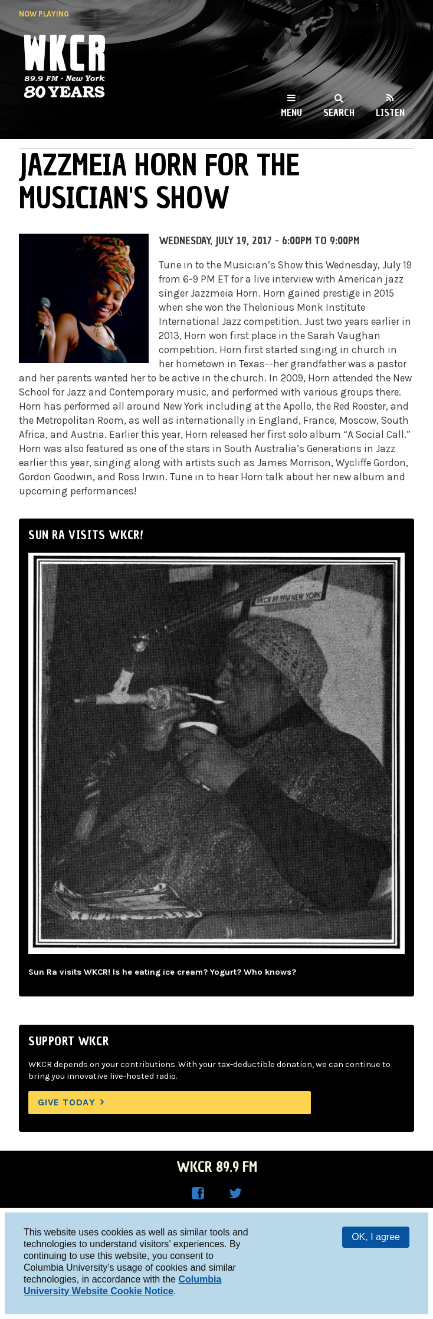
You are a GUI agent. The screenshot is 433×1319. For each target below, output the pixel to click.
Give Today (67, 1102)
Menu (291, 112)
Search (339, 112)
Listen (390, 112)
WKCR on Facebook (197, 1193)
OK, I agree (376, 1237)
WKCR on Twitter (235, 1193)
